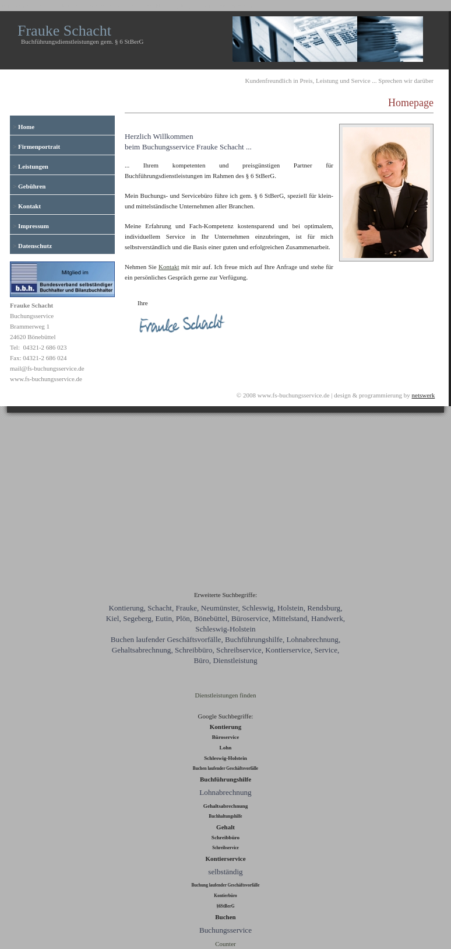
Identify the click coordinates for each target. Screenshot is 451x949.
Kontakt (29, 206)
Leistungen (33, 166)
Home (26, 126)
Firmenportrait (39, 146)
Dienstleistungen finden (225, 695)
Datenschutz (35, 245)
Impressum (33, 225)
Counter (225, 943)
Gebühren (31, 186)
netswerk (423, 395)
